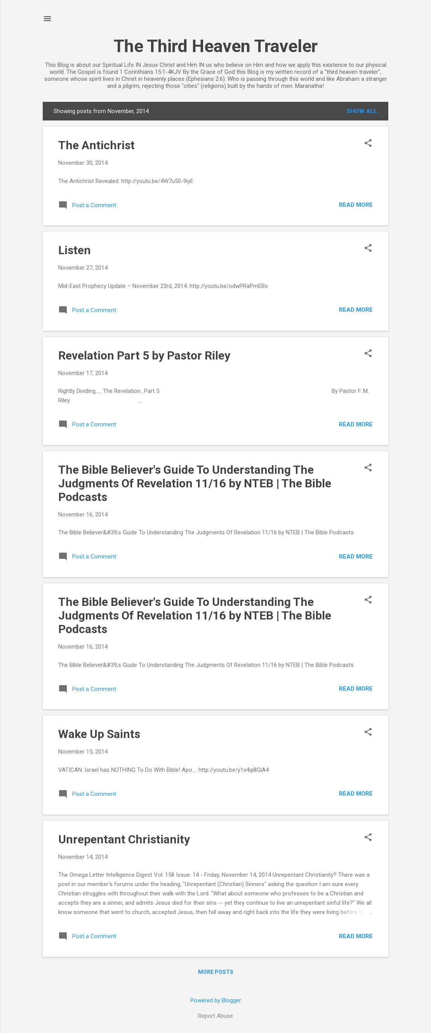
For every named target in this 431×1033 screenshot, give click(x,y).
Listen (74, 250)
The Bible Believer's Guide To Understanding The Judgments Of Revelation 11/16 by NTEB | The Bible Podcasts (194, 483)
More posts (215, 972)
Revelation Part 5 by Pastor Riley (144, 355)
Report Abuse (215, 1015)
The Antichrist (96, 145)
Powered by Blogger (215, 1000)
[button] (368, 143)
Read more (356, 204)
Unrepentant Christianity (124, 839)
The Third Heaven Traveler (216, 46)
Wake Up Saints (99, 734)
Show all (362, 111)
